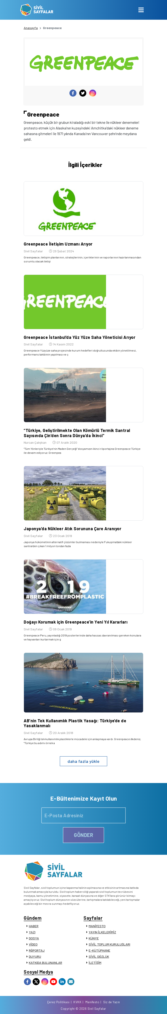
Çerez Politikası (58, 1002)
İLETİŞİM (95, 963)
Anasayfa (31, 28)
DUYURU (35, 956)
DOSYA (34, 938)
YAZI (32, 932)
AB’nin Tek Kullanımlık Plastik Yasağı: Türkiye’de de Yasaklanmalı (75, 723)
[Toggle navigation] (141, 10)
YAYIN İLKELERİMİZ (102, 932)
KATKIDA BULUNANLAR (45, 963)
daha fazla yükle (83, 761)
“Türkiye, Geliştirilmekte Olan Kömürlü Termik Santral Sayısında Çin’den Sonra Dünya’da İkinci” (77, 433)
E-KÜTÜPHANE (99, 950)
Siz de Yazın (111, 1002)
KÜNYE (94, 938)
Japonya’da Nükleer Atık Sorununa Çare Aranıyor (72, 528)
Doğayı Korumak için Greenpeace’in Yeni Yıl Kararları (75, 621)
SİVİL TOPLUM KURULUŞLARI (109, 944)
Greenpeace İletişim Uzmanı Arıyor (58, 243)
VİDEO (33, 944)
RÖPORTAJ (37, 950)
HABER (33, 926)
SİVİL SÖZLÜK (99, 956)
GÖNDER (83, 835)
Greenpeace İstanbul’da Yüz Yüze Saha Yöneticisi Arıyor (79, 337)
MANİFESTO (97, 926)
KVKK (77, 1002)
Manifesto (92, 1002)
